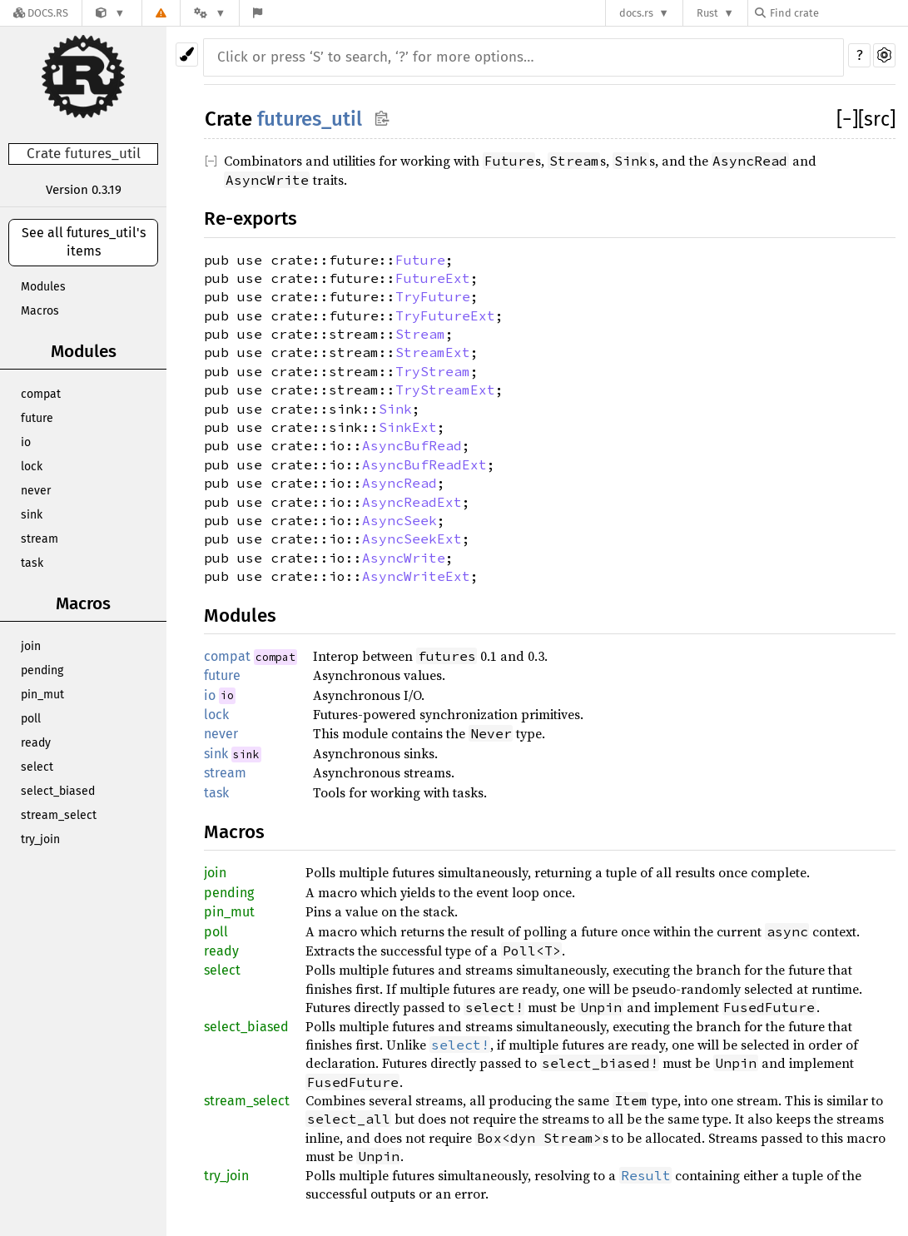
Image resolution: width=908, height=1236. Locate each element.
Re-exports (250, 218)
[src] (877, 119)
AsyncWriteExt (416, 576)
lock (31, 466)
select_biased (58, 791)
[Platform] (210, 13)
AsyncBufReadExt (424, 464)
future (37, 418)
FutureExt (432, 278)
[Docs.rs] (41, 13)
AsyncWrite (403, 557)
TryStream (432, 371)
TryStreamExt (445, 389)
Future (420, 259)
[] (847, 119)
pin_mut (42, 694)
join (31, 646)
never (36, 491)
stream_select (59, 815)
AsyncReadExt (412, 502)
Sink (395, 408)
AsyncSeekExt (412, 538)
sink (31, 515)
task (32, 563)
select (37, 767)
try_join (40, 839)
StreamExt (432, 352)
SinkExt (408, 427)
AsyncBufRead (412, 445)
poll (31, 719)
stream (39, 539)
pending (42, 670)
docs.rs (636, 13)
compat (41, 394)
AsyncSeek (399, 520)
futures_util (309, 119)
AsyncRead (399, 482)
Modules (43, 287)
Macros (40, 311)
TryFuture (432, 296)
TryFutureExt (445, 315)
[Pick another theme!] (187, 54)
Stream (420, 333)
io (26, 442)
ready (36, 743)
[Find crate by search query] (838, 13)
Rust (707, 13)
